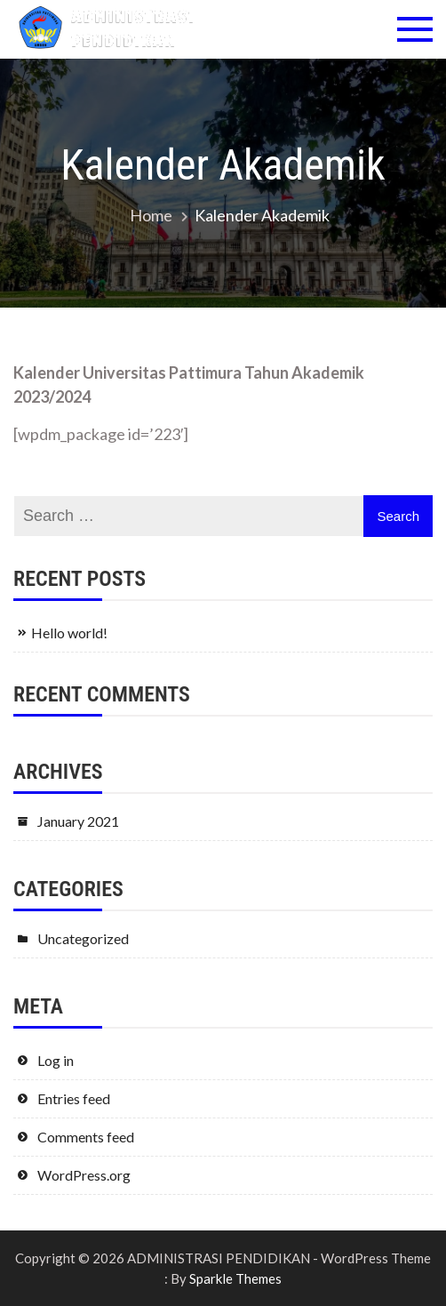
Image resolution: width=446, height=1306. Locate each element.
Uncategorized (83, 938)
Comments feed (85, 1136)
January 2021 (78, 821)
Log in (55, 1060)
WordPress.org (84, 1174)
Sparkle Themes (235, 1278)
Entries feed (73, 1098)
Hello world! (69, 632)
